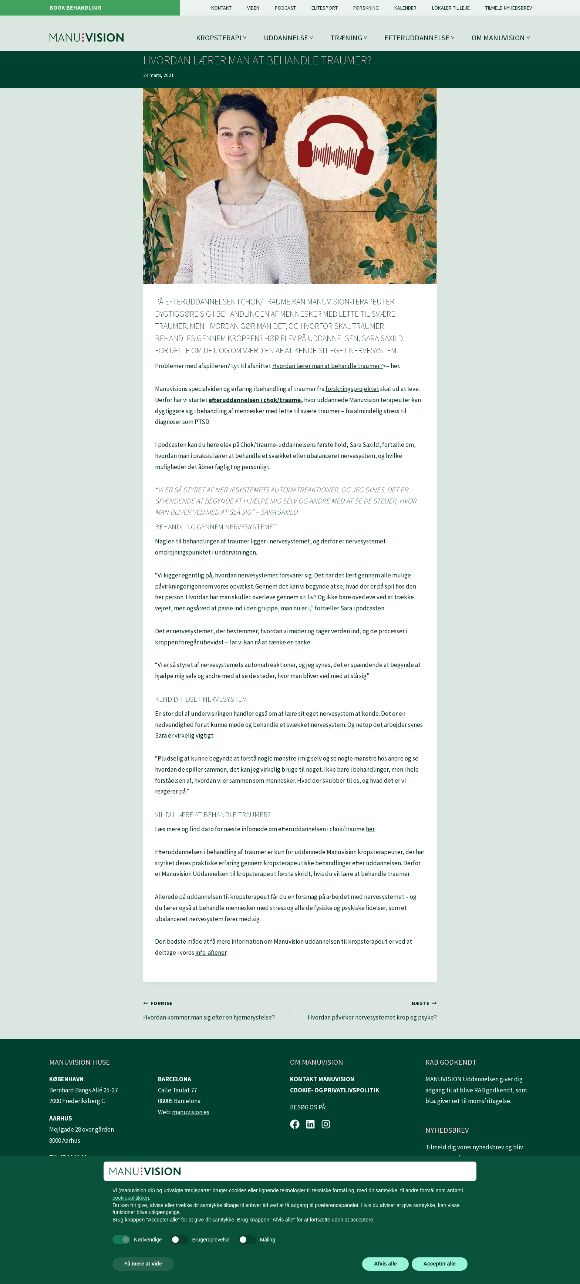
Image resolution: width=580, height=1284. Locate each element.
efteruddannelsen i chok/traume (255, 400)
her (370, 829)
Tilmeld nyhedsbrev (508, 7)
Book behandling (75, 7)
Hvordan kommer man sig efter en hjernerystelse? (213, 1009)
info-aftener (210, 952)
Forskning (366, 7)
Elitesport (324, 7)
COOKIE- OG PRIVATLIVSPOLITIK (334, 1090)
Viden (253, 7)
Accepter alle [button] (440, 1264)
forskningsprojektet (352, 389)
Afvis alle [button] (385, 1264)
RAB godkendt (493, 1090)
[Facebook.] (295, 1124)
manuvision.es (190, 1112)
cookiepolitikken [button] (130, 1198)
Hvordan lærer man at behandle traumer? (327, 366)
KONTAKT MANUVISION (322, 1079)
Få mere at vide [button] (143, 1264)
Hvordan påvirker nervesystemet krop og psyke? (366, 1009)
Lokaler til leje (451, 7)
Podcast (285, 7)
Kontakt (221, 7)
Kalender (405, 7)
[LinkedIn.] (310, 1124)
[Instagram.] (326, 1124)
